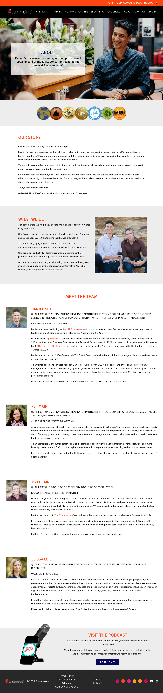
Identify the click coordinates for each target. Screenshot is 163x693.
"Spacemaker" (53, 338)
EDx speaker (75, 329)
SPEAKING (42, 11)
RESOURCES (113, 11)
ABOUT (128, 11)
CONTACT (139, 11)
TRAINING (57, 11)
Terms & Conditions (67, 679)
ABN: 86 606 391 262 (66, 686)
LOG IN (153, 11)
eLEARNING (97, 11)
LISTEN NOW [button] (107, 661)
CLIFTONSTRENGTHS (76, 11)
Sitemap (66, 682)
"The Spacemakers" (64, 515)
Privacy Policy (66, 675)
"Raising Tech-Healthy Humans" (53, 345)
